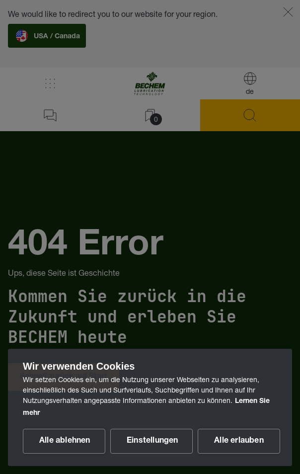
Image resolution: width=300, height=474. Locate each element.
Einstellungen (152, 441)
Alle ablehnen (64, 441)
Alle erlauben (239, 441)
